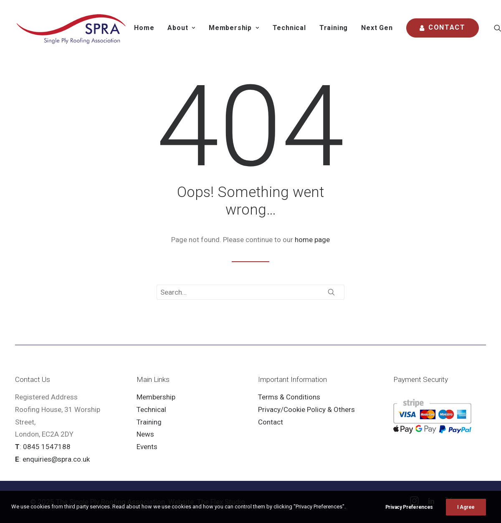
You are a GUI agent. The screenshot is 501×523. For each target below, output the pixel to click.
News (145, 434)
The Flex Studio (221, 502)
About (181, 28)
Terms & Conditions (289, 397)
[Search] (250, 292)
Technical (289, 28)
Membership (156, 397)
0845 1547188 (47, 446)
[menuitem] (144, 28)
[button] (331, 292)
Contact (270, 422)
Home (144, 28)
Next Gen (376, 28)
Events (147, 446)
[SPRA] (71, 28)
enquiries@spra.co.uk (56, 459)
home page (312, 239)
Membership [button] (234, 28)
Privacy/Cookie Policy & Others (306, 409)
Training (333, 28)
